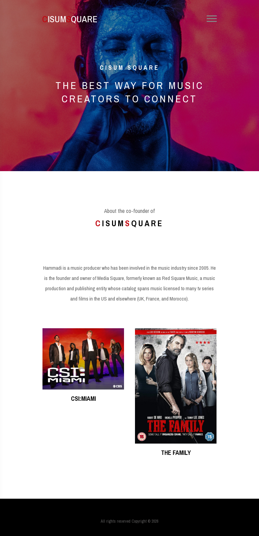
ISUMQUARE (64, 19)
